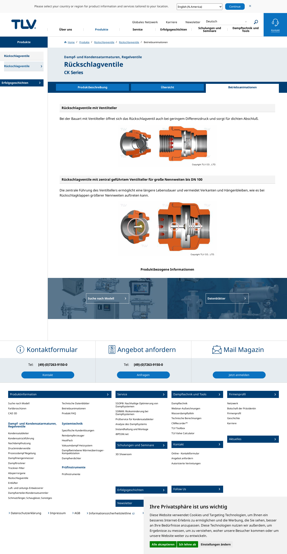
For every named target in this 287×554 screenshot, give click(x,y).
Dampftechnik (179, 403)
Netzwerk (232, 403)
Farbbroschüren (17, 408)
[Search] (256, 22)
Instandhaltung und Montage (132, 429)
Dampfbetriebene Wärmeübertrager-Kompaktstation (83, 452)
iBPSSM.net (122, 434)
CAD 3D (12, 413)
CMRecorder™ (179, 423)
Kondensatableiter (18, 433)
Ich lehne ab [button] (187, 544)
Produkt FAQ (69, 413)
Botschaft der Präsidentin (241, 408)
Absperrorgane (16, 473)
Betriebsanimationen (74, 408)
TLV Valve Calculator (182, 433)
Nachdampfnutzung (19, 443)
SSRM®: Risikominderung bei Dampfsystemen (132, 413)
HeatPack (67, 440)
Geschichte (233, 418)
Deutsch (211, 21)
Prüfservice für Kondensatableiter (135, 419)
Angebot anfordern (182, 458)
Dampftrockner (16, 463)
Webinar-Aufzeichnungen (185, 408)
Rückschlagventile (18, 478)
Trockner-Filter (16, 468)
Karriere (232, 423)
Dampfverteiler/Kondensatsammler (28, 493)
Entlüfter (13, 483)
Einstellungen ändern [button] (216, 544)
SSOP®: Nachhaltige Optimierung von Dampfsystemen (137, 405)
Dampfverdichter (71, 458)
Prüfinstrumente (71, 474)
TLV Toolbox (178, 428)
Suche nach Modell (18, 403)
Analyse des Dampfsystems (131, 424)
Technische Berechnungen (186, 418)
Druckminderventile (19, 448)
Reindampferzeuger (73, 435)
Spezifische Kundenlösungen (78, 430)
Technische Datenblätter (75, 403)
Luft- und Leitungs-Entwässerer (25, 488)
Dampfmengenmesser (21, 458)
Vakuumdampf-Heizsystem (77, 445)
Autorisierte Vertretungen (186, 463)
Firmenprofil (234, 413)
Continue (235, 6)
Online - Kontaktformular (185, 453)
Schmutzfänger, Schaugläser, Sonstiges (30, 498)
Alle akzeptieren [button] (163, 544)
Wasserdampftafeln (182, 413)
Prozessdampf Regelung (22, 453)
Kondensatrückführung (21, 438)
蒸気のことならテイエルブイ (23, 24)
